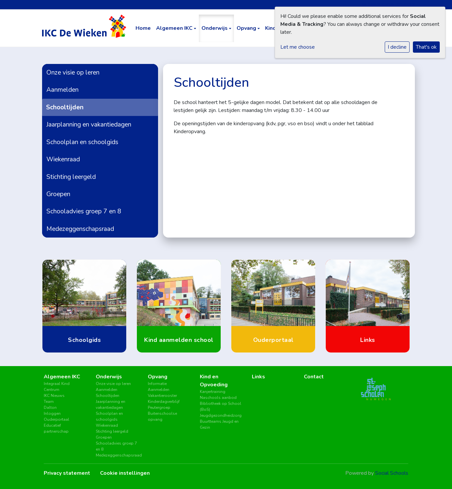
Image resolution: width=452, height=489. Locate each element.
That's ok (426, 47)
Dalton (50, 407)
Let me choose (297, 47)
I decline (397, 47)
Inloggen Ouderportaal (56, 416)
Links (258, 376)
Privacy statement (67, 473)
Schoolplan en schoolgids (82, 142)
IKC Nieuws (54, 395)
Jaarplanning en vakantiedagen (88, 124)
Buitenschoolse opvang (162, 416)
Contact (314, 376)
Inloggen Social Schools (388, 4)
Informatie (157, 383)
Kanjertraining (212, 391)
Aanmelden (62, 89)
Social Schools (391, 473)
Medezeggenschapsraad (80, 229)
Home (143, 28)
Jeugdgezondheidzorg (221, 415)
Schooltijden (65, 107)
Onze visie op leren (72, 72)
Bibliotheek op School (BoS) (220, 406)
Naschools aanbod (218, 397)
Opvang (247, 28)
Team (49, 401)
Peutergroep (159, 407)
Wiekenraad (63, 159)
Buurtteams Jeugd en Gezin (219, 424)
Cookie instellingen (125, 473)
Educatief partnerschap (56, 428)
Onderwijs (215, 28)
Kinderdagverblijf (164, 401)
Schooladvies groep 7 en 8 (83, 211)
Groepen (58, 194)
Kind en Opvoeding (214, 380)
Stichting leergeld (71, 177)
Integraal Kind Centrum (57, 386)
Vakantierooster (162, 395)
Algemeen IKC (175, 28)
